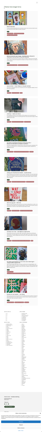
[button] (40, 413)
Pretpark (23, 365)
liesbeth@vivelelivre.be (8, 398)
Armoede (25, 121)
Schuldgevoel (23, 369)
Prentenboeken (24, 319)
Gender (26, 302)
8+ (6, 320)
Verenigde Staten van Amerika (26, 378)
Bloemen (23, 327)
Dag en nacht (23, 329)
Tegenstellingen (24, 373)
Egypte (32, 240)
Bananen (23, 325)
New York (23, 359)
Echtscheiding (24, 333)
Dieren (19, 273)
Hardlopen (23, 346)
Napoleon (23, 358)
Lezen (7, 334)
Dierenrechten (24, 330)
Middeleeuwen (24, 357)
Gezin (22, 345)
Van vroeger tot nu (21, 33)
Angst (27, 181)
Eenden (23, 334)
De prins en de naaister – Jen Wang (16, 294)
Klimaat (23, 351)
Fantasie (7, 330)
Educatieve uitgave (24, 313)
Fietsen (23, 338)
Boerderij (23, 328)
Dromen (8, 35)
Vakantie (23, 376)
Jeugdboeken (9, 240)
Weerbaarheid (24, 381)
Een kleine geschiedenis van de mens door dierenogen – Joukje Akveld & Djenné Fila (21, 262)
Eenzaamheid (24, 335)
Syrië (29, 181)
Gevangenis (23, 344)
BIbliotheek (23, 326)
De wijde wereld (16, 33)
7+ (6, 319)
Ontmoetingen (24, 360)
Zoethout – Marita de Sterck (14, 114)
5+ (6, 317)
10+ (8, 63)
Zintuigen (23, 385)
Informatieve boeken (10, 33)
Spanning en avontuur (15, 121)
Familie (7, 329)
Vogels (23, 380)
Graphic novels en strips (10, 302)
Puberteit (23, 366)
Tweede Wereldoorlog (25, 210)
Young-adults (9, 121)
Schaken (23, 368)
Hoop (22, 348)
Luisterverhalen (24, 317)
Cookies (19, 430)
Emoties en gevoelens (9, 328)
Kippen (23, 350)
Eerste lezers (23, 314)
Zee (22, 384)
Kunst (28, 302)
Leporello (23, 354)
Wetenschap (23, 382)
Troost (23, 374)
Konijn (23, 352)
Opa (22, 361)
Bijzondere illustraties (15, 240)
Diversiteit (7, 327)
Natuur (7, 336)
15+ (8, 179)
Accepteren (21, 421)
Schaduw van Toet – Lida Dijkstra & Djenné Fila (18, 231)
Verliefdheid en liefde (22, 181)
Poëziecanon (23, 364)
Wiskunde (23, 383)
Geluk (22, 342)
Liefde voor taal (8, 335)
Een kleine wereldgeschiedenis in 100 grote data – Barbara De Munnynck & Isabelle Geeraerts (19, 143)
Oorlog (13, 181)
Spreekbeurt (31, 151)
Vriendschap (22, 302)
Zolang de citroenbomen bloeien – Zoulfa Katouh (19, 172)
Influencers (23, 349)
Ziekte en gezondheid (9, 345)
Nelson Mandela (11, 26)
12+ (8, 238)
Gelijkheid (11, 35)
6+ (8, 31)
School (7, 338)
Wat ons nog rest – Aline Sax (14, 202)
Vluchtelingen (32, 181)
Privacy (22, 430)
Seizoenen (23, 370)
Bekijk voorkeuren (21, 428)
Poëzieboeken (24, 318)
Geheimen (23, 340)
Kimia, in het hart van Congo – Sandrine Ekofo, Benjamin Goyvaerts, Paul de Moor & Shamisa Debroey (21, 56)
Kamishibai (7, 333)
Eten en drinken (24, 337)
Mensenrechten (15, 35)
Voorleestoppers (26, 151)
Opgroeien (23, 362)
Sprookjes (7, 340)
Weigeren (21, 424)
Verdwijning (28, 121)
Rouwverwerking (24, 367)
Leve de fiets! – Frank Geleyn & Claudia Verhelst (19, 86)
